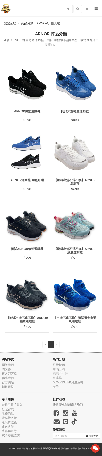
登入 (19, 405)
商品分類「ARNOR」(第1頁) (40, 23)
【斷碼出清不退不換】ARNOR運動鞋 (74, 181)
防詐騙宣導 (9, 431)
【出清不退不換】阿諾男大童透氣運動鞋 (75, 319)
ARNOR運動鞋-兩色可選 (27, 180)
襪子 (56, 387)
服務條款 (8, 413)
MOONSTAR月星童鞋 (68, 382)
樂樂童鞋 (10, 23)
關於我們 (8, 365)
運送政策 (8, 427)
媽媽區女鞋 (60, 373)
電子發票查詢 (11, 435)
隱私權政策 (9, 418)
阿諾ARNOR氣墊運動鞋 (27, 249)
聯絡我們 (8, 378)
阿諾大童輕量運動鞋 (75, 111)
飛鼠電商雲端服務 (81, 448)
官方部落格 (9, 373)
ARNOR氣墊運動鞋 (27, 111)
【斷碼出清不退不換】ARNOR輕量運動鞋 (27, 319)
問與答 (6, 369)
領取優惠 (92, 435)
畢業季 (57, 378)
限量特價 (59, 365)
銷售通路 (8, 387)
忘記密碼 (8, 409)
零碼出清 (59, 369)
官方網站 (8, 382)
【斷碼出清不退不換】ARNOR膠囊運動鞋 (74, 250)
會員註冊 (8, 405)
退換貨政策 (9, 422)
